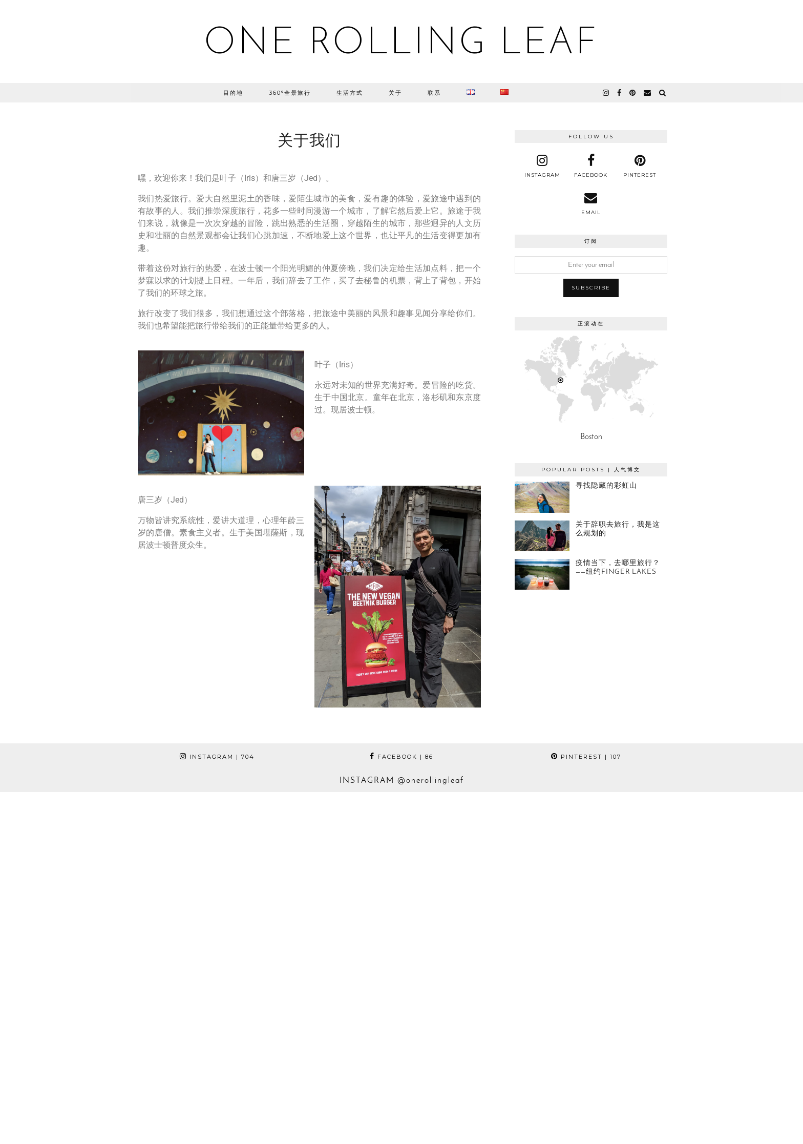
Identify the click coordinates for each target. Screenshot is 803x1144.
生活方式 (349, 92)
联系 (434, 92)
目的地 (233, 92)
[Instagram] (80, 872)
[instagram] (606, 92)
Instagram (217, 756)
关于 (395, 92)
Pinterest (586, 756)
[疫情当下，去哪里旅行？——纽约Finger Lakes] (542, 574)
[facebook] (619, 92)
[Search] (663, 92)
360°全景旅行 (290, 92)
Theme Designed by (621, 1124)
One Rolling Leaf (401, 44)
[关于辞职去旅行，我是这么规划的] (542, 536)
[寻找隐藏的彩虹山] (542, 497)
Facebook (401, 756)
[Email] (648, 92)
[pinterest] (633, 92)
